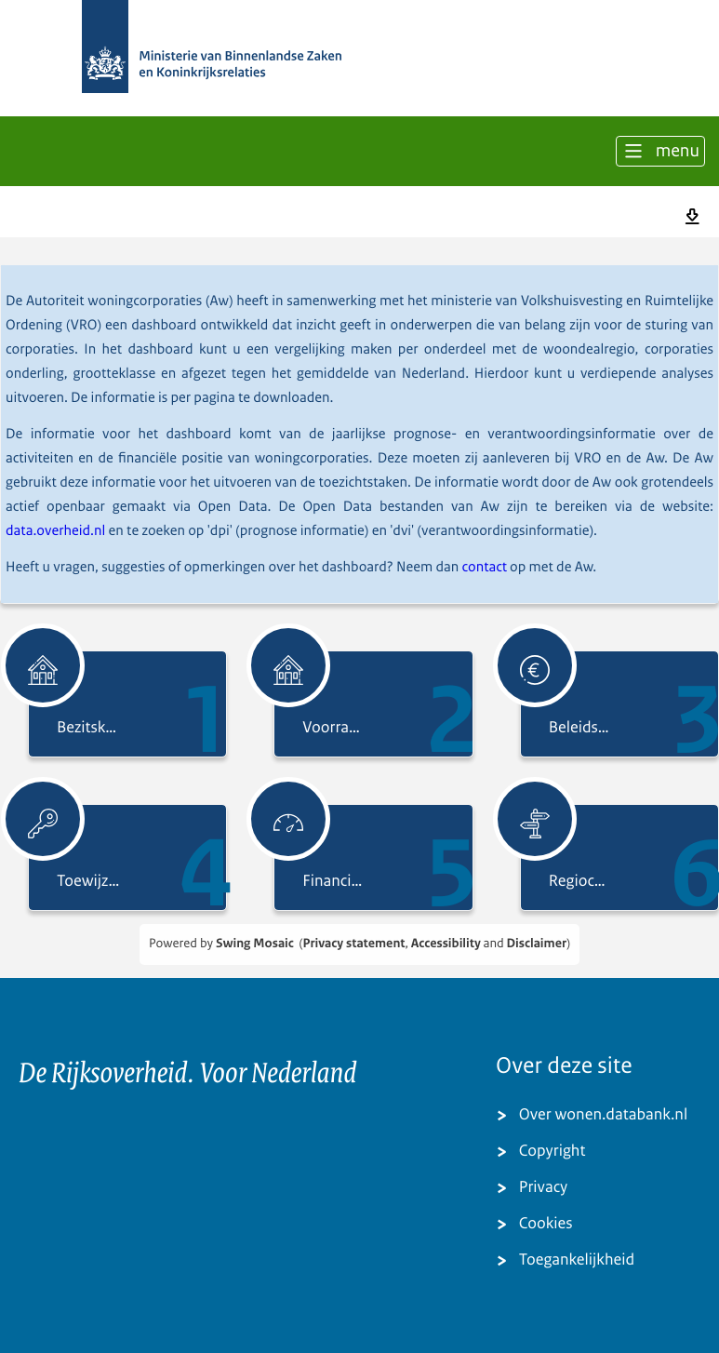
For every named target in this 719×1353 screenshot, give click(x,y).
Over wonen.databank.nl (603, 1115)
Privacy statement (353, 944)
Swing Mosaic (255, 944)
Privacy (543, 1188)
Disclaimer (536, 944)
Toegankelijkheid (576, 1260)
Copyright (552, 1151)
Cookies (546, 1224)
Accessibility (446, 944)
